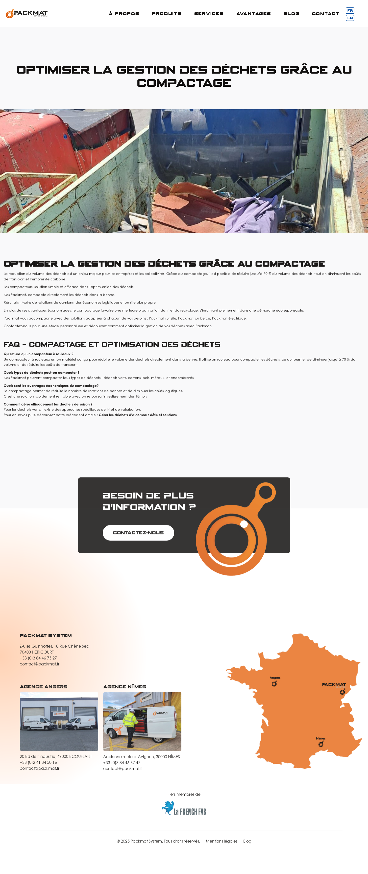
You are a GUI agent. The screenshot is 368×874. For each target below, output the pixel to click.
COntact (326, 13)
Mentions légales (221, 844)
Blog (292, 13)
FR (350, 10)
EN (350, 18)
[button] (124, 14)
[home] (26, 13)
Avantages (253, 13)
